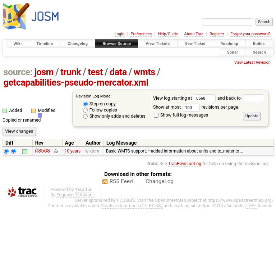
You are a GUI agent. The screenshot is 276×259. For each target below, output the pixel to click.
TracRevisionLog (185, 164)
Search (259, 52)
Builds (259, 43)
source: (18, 72)
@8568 (42, 151)
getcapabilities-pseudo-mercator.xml (76, 82)
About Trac (193, 34)
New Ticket (195, 43)
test (95, 72)
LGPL (251, 206)
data (118, 72)
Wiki (18, 43)
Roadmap (229, 43)
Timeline (44, 43)
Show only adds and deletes (114, 116)
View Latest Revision (252, 62)
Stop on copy (99, 103)
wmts (144, 72)
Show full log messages (181, 115)
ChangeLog (160, 182)
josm (44, 72)
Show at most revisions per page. (196, 107)
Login (119, 34)
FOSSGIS (126, 201)
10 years (72, 151)
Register (217, 34)
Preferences (141, 34)
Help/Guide (168, 34)
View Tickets (158, 43)
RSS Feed (121, 182)
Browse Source (116, 43)
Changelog (78, 43)
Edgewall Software (75, 196)
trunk (70, 72)
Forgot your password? (250, 34)
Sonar (232, 52)
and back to (240, 98)
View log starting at (185, 98)
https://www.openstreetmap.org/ (240, 201)
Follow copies (100, 110)
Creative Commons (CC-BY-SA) (132, 206)
